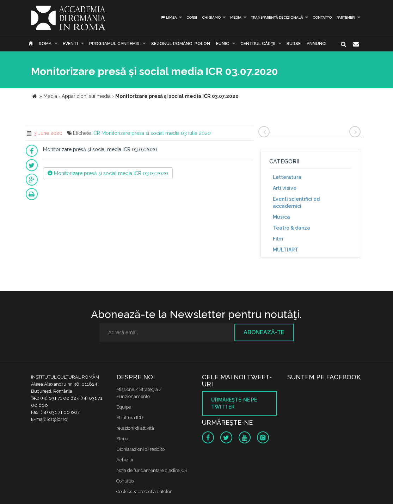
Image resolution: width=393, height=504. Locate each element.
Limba (168, 17)
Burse (294, 43)
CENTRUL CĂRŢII (257, 43)
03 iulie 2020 (196, 133)
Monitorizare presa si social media (140, 133)
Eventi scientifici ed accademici (296, 202)
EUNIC (222, 43)
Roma (45, 43)
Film (278, 239)
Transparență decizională (277, 17)
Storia (122, 438)
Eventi (70, 43)
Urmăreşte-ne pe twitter (234, 403)
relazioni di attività (135, 428)
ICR (96, 133)
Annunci (316, 43)
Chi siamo (211, 17)
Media (235, 17)
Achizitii (124, 459)
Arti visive (284, 188)
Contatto (322, 17)
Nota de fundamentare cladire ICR (152, 470)
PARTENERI (346, 17)
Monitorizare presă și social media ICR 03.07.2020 (108, 173)
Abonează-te (264, 332)
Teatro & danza (291, 228)
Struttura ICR (129, 417)
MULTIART (285, 250)
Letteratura (287, 177)
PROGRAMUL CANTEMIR (114, 43)
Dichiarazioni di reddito (140, 449)
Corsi (191, 17)
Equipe (123, 407)
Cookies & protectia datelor (144, 491)
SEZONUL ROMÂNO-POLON (180, 43)
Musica (281, 217)
